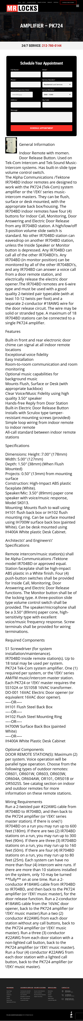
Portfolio (56, 2)
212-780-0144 (51, 46)
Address (14, 100)
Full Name (15, 70)
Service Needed (49, 80)
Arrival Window (48, 90)
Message (15, 110)
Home (19, 2)
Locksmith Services (31, 2)
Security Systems (42, 2)
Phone (14, 80)
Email (45, 70)
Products (50, 2)
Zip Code (46, 100)
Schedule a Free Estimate (68, 2)
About (23, 2)
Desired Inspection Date (20, 90)
